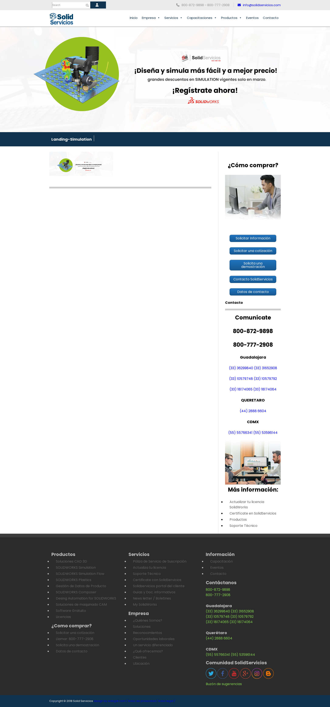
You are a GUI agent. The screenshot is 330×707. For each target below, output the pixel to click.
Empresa (151, 18)
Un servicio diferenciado (153, 645)
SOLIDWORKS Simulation (76, 567)
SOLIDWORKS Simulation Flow (80, 573)
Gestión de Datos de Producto (81, 586)
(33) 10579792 (265, 378)
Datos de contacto (71, 651)
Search (56, 5)
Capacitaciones (202, 18)
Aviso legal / (166, 701)
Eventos (252, 18)
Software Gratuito (71, 610)
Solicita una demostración (77, 645)
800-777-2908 (218, 594)
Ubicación (141, 663)
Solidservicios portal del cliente (159, 586)
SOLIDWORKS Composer (76, 592)
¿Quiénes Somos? (147, 620)
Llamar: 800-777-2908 (74, 638)
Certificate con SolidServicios (157, 579)
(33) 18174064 (264, 389)
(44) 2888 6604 (253, 411)
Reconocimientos (147, 632)
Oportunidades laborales (154, 638)
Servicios (173, 18)
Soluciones (142, 626)
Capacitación (221, 561)
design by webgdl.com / (110, 701)
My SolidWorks (145, 604)
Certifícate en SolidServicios (253, 513)
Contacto (271, 18)
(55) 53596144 (265, 432)
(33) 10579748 (241, 378)
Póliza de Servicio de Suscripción (159, 561)
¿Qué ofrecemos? (148, 651)
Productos (231, 18)
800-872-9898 (218, 589)
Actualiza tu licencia (149, 567)
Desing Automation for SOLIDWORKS (86, 598)
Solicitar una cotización (75, 632)
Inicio (134, 18)
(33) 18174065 (241, 389)
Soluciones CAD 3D (71, 561)
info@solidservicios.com (259, 5)
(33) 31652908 (265, 368)
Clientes (140, 657)
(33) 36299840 (241, 368)
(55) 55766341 (240, 432)
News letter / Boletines (152, 598)
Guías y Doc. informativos (154, 592)
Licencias (63, 616)
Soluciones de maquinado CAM (81, 604)
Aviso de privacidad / (143, 701)
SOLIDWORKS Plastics (73, 579)
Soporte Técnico (243, 525)
